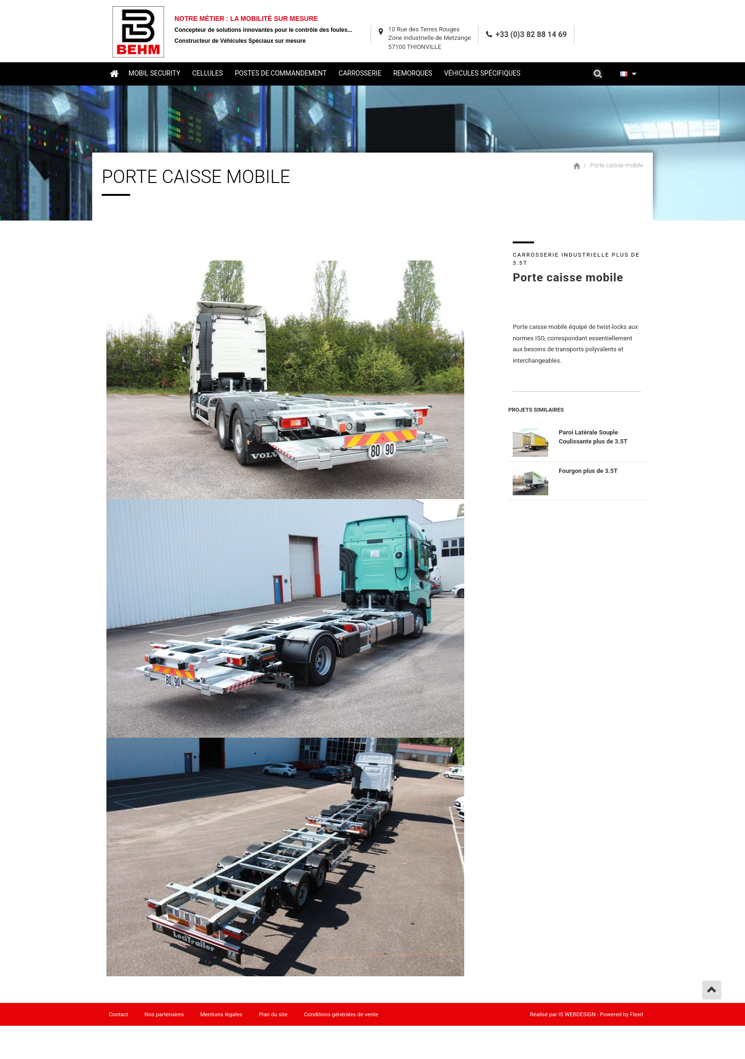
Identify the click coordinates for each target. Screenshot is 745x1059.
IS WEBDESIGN (577, 1015)
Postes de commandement (281, 73)
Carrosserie (360, 73)
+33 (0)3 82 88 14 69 (531, 33)
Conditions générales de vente (342, 1015)
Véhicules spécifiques (482, 73)
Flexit (636, 1015)
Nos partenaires (164, 1015)
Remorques (412, 73)
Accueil (114, 73)
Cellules (207, 73)
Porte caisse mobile (616, 164)
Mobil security (155, 73)
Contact (118, 1015)
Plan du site (273, 1015)
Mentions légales (222, 1015)
